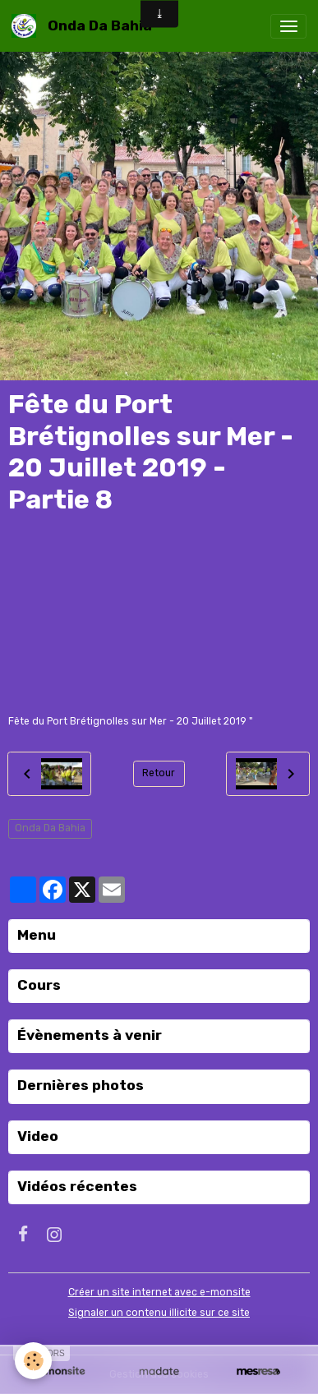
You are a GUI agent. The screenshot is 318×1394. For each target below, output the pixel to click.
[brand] (85, 26)
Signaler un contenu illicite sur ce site (159, 1312)
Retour (158, 773)
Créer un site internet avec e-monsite (159, 1292)
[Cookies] (33, 1360)
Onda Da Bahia (50, 828)
